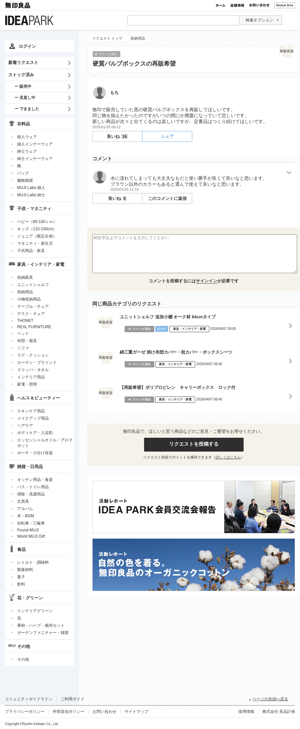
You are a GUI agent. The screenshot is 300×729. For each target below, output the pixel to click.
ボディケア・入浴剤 (35, 432)
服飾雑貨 (25, 180)
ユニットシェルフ (33, 284)
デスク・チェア (31, 313)
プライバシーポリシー (25, 711)
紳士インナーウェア (35, 158)
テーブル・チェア (33, 306)
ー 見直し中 (25, 97)
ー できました (27, 109)
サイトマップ (136, 711)
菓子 (21, 577)
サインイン (206, 280)
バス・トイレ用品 (33, 487)
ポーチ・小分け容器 (35, 453)
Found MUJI (28, 530)
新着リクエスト (23, 62)
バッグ (23, 173)
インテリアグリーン (35, 611)
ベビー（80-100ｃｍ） (37, 221)
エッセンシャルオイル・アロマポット (45, 443)
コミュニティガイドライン (28, 699)
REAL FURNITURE (34, 327)
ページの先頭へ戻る (270, 699)
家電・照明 (27, 384)
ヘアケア (25, 425)
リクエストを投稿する (194, 444)
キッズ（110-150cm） (37, 229)
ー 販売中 (23, 86)
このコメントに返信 (167, 198)
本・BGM (25, 516)
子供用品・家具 (31, 250)
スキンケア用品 (31, 411)
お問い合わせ (259, 5)
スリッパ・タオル (33, 369)
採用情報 (246, 711)
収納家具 (25, 277)
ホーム (220, 5)
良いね (117, 136)
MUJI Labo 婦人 (31, 187)
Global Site (284, 5)
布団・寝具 (27, 340)
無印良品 (18, 5)
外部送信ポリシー (68, 711)
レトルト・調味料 (33, 562)
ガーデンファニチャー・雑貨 (43, 632)
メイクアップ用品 (33, 418)
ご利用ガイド (72, 699)
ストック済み (21, 74)
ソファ (23, 348)
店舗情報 (237, 5)
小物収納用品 (29, 299)
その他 (23, 659)
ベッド (23, 333)
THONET (25, 320)
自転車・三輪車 (31, 523)
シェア (167, 136)
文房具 (23, 501)
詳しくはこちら (228, 457)
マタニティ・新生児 (35, 243)
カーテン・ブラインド (37, 362)
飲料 (21, 584)
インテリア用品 (31, 377)
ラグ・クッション (33, 355)
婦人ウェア (27, 137)
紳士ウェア (27, 151)
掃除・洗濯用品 (31, 494)
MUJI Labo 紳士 (31, 195)
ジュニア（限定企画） (37, 236)
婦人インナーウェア (35, 144)
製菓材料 (25, 569)
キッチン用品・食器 (35, 479)
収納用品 (25, 292)
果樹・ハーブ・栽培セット (41, 625)
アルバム (25, 508)
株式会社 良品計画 (278, 711)
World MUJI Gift (31, 536)
